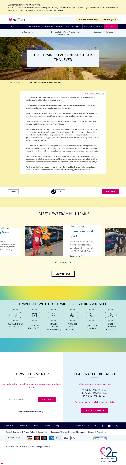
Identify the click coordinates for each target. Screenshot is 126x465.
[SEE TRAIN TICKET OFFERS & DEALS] (15, 321)
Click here (41, 10)
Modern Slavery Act (77, 432)
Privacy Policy (29, 432)
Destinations (34, 27)
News (35, 426)
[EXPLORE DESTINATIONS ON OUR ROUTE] (53, 321)
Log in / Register (109, 20)
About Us (9, 426)
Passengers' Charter (59, 432)
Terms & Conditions (13, 432)
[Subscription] (22, 399)
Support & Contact (93, 27)
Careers (47, 426)
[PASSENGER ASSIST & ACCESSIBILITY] (72, 321)
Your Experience (73, 27)
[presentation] (56, 262)
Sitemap (91, 432)
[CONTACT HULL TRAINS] (91, 321)
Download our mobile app (88, 20)
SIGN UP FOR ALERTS (94, 410)
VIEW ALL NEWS (63, 274)
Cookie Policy (43, 432)
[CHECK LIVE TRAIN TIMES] (34, 321)
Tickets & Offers (17, 27)
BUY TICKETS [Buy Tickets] (111, 27)
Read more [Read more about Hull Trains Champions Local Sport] (76, 256)
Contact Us (23, 426)
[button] (60, 262)
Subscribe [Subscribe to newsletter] (47, 399)
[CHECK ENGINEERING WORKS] (110, 321)
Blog (57, 426)
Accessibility (102, 432)
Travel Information (53, 27)
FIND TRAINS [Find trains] (110, 192)
